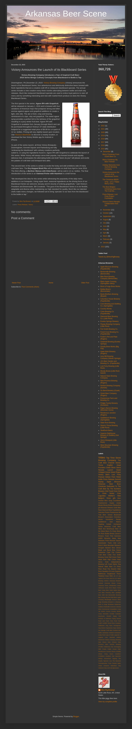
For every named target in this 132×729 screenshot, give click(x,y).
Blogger (76, 716)
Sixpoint (113, 569)
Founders (101, 468)
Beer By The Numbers (112, 489)
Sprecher (118, 656)
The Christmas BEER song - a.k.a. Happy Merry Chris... (111, 182)
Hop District (101, 628)
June (105, 226)
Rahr (119, 649)
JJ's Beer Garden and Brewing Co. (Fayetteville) (110, 362)
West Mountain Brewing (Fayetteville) (109, 446)
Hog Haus (109, 625)
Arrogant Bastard (104, 548)
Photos (107, 512)
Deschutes (101, 616)
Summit (118, 479)
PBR (99, 649)
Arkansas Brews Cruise (112, 583)
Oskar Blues (111, 468)
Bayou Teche (117, 588)
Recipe (118, 519)
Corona (108, 611)
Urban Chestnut (103, 665)
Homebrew (109, 519)
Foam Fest (109, 536)
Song (105, 654)
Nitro (106, 644)
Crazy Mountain (103, 613)
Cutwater (118, 613)
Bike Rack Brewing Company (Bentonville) (108, 278)
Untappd (101, 472)
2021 (103, 129)
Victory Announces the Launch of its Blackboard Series (111, 174)
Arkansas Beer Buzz (109, 484)
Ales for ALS (113, 578)
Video (101, 457)
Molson (107, 639)
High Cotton (112, 559)
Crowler (112, 613)
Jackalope (105, 632)
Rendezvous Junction (104, 651)
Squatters (105, 571)
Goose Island (110, 472)
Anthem (106, 581)
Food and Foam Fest (105, 621)
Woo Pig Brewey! (108, 690)
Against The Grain (103, 578)
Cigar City (110, 552)
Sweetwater (102, 543)
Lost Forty (116, 475)
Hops (119, 559)
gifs (114, 498)
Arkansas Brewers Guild (109, 507)
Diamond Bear (107, 510)
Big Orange (101, 597)
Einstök (109, 616)
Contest (118, 552)
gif (99, 507)
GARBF (105, 623)
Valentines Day (116, 665)
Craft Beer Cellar (104, 555)
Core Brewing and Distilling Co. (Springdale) (110, 305)
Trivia (109, 663)
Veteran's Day (102, 668)
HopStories (109, 628)
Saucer (118, 540)
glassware (116, 668)
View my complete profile (107, 702)
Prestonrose (114, 512)
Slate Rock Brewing (107, 423)
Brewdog (104, 602)
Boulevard (117, 515)
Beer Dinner (116, 548)
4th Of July (117, 576)
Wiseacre (117, 545)
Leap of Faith (110, 635)
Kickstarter (117, 632)
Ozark (118, 470)
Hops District (117, 628)
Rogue (118, 472)
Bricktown (111, 604)
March (105, 236)
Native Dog (117, 564)
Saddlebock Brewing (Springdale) (108, 419)
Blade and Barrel (104, 550)
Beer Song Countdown (112, 500)
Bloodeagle (108, 599)
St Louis (112, 571)
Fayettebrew (116, 510)
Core (119, 493)
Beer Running (106, 592)
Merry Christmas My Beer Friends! (110, 161)
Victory (30, 204)
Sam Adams (115, 522)
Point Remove (110, 540)
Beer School (107, 515)
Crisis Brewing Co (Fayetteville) (107, 312)
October (106, 213)
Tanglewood (111, 573)
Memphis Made (110, 538)
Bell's (108, 475)
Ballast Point (110, 477)
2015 (103, 149)
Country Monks (106, 309)
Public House (112, 649)
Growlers (118, 623)
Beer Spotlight (116, 592)
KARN (100, 538)
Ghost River (111, 623)
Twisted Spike (116, 663)
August (106, 220)
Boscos (114, 599)
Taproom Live (107, 661)
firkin (111, 576)
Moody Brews (108, 505)
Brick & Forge (102, 604)
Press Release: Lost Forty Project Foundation (110, 196)
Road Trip (106, 569)
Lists (106, 637)
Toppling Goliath (104, 524)
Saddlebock (102, 522)
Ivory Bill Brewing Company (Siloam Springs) (110, 357)
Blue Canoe (116, 550)
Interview (101, 512)
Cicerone (112, 606)
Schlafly (118, 651)
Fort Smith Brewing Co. (109, 329)
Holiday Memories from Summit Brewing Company (111, 167)
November (107, 210)
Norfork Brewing (115, 644)
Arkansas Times (103, 585)
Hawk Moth (102, 559)
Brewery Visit (103, 491)
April (105, 233)
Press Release (23, 204)
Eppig (115, 616)
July (104, 223)
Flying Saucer (116, 618)
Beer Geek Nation (111, 590)
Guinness (117, 536)
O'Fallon (100, 646)
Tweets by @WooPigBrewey (109, 257)
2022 (103, 126)
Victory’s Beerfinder (23, 135)
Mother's (111, 496)
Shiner (100, 654)
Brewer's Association (105, 517)
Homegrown (117, 625)
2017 (103, 142)
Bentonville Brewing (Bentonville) (107, 273)
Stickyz (100, 658)
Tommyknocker (102, 663)
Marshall (112, 637)
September (107, 216)
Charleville (106, 606)
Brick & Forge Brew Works (110, 286)
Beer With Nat (103, 595)
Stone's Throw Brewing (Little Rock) (109, 426)
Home (51, 283)
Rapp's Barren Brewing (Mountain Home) (109, 409)
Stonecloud (107, 658)
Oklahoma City (108, 646)
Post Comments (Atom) (30, 287)
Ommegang (117, 646)
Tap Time (110, 458)
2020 (103, 132)
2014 (103, 247)
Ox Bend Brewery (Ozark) (110, 391)
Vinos (108, 498)
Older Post (85, 283)
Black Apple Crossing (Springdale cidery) (108, 282)
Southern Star (110, 656)
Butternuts (118, 604)
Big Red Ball (109, 597)
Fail (120, 616)
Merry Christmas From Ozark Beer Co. (111, 155)
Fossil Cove (113, 491)
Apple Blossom (114, 482)
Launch (110, 470)
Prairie (104, 649)
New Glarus (102, 642)
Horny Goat (103, 562)
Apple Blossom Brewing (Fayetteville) (109, 268)
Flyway (100, 482)
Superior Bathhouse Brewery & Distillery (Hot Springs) (109, 435)
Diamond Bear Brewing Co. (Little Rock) (109, 317)
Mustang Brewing (115, 639)
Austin (106, 588)
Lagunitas (102, 496)
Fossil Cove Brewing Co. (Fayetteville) (109, 333)
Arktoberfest (112, 585)
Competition (113, 609)
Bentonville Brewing (114, 595)
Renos (114, 651)
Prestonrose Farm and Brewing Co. (108, 399)
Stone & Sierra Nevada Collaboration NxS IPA (111, 204)
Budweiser (101, 552)
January (106, 243)
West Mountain (109, 545)
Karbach (111, 632)
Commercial (105, 609)
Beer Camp (101, 590)
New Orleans (112, 642)
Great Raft (107, 557)
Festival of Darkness (104, 618)
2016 (103, 145)
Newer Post (16, 283)
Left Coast (108, 564)
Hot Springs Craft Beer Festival (108, 630)
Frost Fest (117, 621)
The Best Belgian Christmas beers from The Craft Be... (112, 189)
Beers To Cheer (110, 531)
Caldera (100, 606)
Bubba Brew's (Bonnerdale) (105, 290)
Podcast (101, 477)
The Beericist (116, 661)
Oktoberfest (117, 505)
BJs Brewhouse (108, 529)
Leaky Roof (101, 635)
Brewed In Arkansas (114, 602)
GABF (100, 623)
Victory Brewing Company (54, 83)
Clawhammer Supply (106, 503)
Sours (111, 654)
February (106, 239)
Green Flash (116, 557)
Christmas (102, 486)
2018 (103, 139)
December (107, 152)
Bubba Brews (109, 533)
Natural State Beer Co (107, 566)
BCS (110, 588)
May (105, 229)
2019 (103, 136)
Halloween (101, 625)
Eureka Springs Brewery (109, 321)
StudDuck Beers (106, 430)
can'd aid (109, 668)
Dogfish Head (114, 465)
